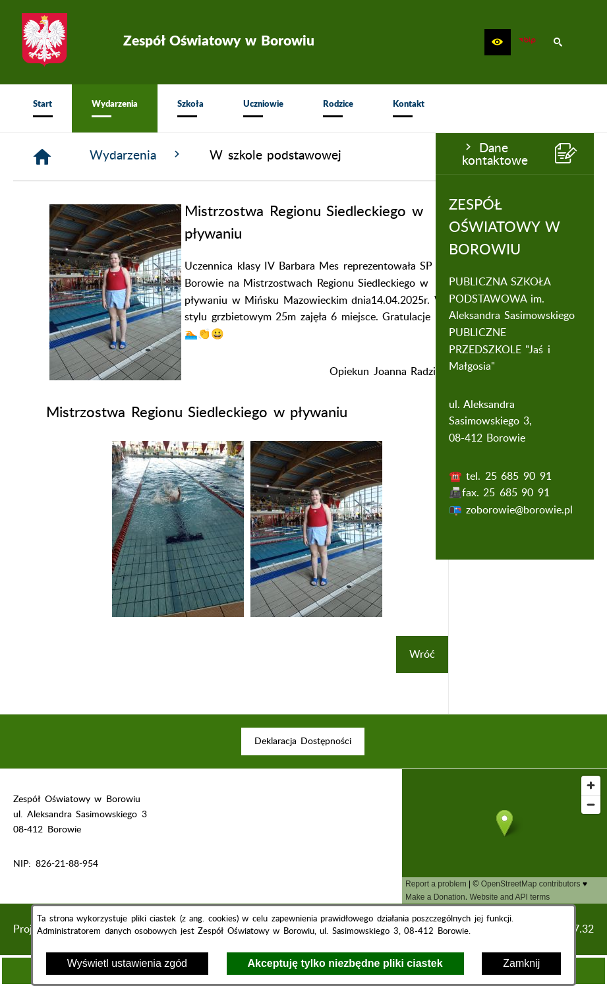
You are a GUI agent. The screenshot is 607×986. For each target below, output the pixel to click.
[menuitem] (42, 108)
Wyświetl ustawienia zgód (127, 963)
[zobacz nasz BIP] (527, 42)
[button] (497, 42)
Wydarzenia (282, 155)
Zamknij (521, 963)
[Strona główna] (188, 157)
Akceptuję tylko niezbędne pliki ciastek (345, 963)
